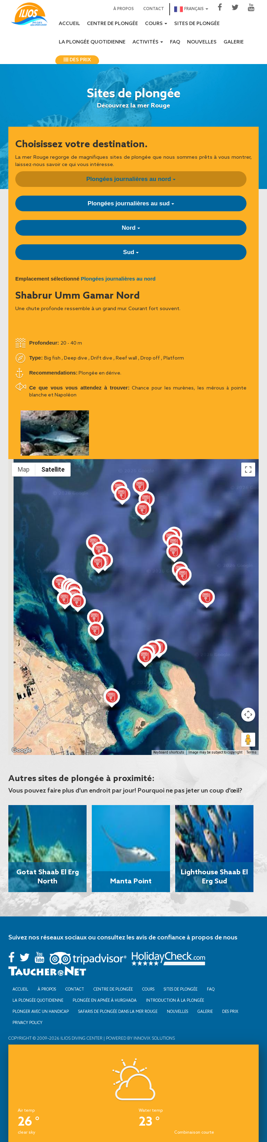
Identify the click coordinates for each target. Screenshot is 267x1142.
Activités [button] (147, 42)
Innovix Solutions (153, 1038)
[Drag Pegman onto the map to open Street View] (248, 740)
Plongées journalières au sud (131, 203)
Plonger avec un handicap (41, 1011)
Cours (148, 989)
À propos (123, 9)
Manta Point (131, 880)
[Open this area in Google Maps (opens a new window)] (21, 750)
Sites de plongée (197, 24)
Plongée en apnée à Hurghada (105, 1000)
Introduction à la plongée (175, 1000)
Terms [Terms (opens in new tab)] (251, 752)
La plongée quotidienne (92, 42)
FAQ (175, 42)
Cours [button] (156, 24)
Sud (131, 252)
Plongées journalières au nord (130, 179)
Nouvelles (202, 42)
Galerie (234, 42)
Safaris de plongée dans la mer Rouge (117, 1011)
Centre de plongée (112, 24)
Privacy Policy (27, 1022)
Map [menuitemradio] (24, 469)
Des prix (77, 60)
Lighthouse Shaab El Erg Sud (214, 876)
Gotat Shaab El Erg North (47, 876)
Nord (131, 228)
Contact (153, 9)
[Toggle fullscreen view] (248, 470)
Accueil (69, 24)
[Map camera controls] (248, 715)
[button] (141, 489)
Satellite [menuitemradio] (53, 469)
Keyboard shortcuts (168, 752)
